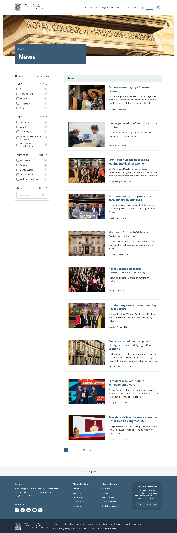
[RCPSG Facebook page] (17, 510)
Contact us (77, 506)
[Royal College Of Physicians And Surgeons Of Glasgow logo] (31, 7)
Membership (138, 7)
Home (20, 49)
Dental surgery (108, 497)
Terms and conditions (97, 524)
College (103, 7)
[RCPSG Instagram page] (22, 510)
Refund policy (114, 524)
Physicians (106, 489)
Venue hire (77, 497)
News (149, 7)
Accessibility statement (131, 524)
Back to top (88, 471)
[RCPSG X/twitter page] (40, 510)
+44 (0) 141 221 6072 (23, 495)
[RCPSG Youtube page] (34, 510)
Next (92, 450)
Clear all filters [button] (42, 76)
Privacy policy (80, 524)
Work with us (78, 501)
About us (76, 489)
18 (84, 450)
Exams (126, 7)
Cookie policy (67, 524)
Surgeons (106, 493)
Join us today (145, 504)
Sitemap (56, 524)
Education (115, 7)
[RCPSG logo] (32, 526)
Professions (90, 7)
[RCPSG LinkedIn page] (28, 510)
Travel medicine (109, 501)
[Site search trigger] (158, 7)
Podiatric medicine (110, 506)
